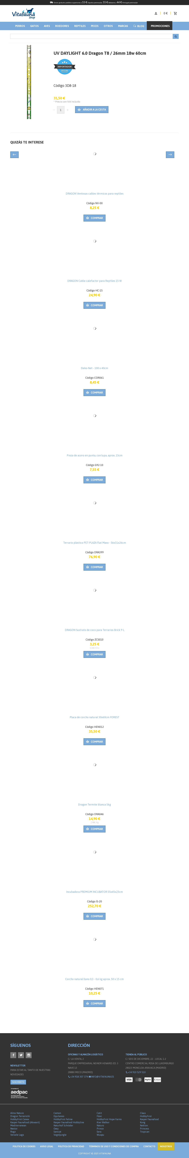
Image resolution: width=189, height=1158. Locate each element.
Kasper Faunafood (149, 1119)
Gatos (34, 26)
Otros (108, 26)
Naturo (100, 1125)
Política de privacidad (71, 1146)
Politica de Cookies (24, 1146)
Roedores (62, 26)
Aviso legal (46, 1146)
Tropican (144, 1131)
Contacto (149, 1146)
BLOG (138, 26)
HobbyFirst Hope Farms (109, 1119)
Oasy (56, 1128)
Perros (20, 26)
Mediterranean (18, 1125)
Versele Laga (17, 1134)
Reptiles (80, 26)
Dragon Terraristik (20, 1116)
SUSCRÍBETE (18, 1082)
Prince (100, 1128)
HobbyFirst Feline (63, 1119)
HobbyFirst (146, 1116)
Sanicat (57, 1131)
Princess (144, 1128)
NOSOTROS (166, 1146)
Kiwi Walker (103, 1122)
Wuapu (100, 1134)
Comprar (94, 218)
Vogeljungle (60, 1134)
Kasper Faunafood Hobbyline (69, 1122)
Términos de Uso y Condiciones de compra (114, 1146)
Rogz (13, 1131)
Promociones (160, 26)
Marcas (123, 26)
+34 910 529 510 (136, 1072)
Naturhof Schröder (63, 1125)
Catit (99, 1113)
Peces (94, 26)
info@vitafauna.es (101, 1076)
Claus (143, 1113)
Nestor (13, 1128)
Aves (47, 26)
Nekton (144, 1125)
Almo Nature (17, 1113)
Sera (99, 1131)
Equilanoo (59, 1116)
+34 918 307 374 (78, 1076)
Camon (57, 1113)
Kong (142, 1122)
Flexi (99, 1116)
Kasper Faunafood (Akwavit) (25, 1122)
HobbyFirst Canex (19, 1119)
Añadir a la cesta (92, 109)
